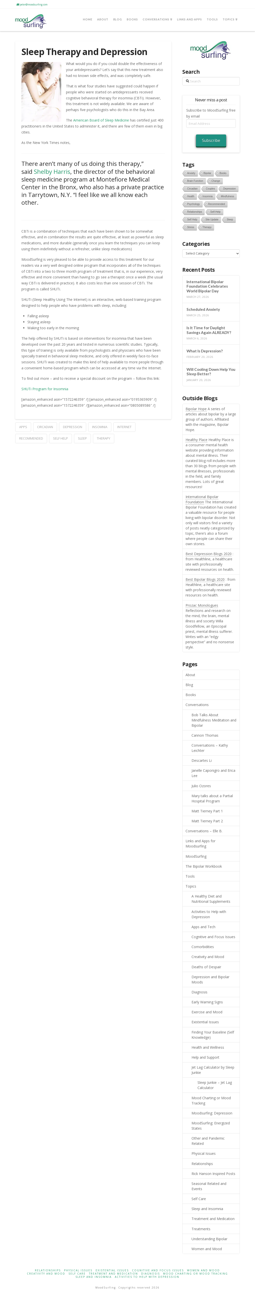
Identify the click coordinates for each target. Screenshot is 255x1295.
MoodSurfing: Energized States (210, 1126)
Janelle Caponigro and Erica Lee (213, 773)
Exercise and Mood (206, 1012)
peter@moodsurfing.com (32, 4)
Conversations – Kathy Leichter (209, 748)
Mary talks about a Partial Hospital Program (212, 798)
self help (60, 438)
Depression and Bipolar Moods (210, 979)
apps (23, 427)
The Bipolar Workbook (204, 866)
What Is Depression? (205, 351)
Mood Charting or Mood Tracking (211, 1100)
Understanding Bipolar (209, 1238)
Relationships (202, 1163)
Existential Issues (205, 1022)
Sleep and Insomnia (207, 1208)
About (190, 674)
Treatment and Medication (213, 1218)
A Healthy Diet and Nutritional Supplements (210, 899)
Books (191, 694)
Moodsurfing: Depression (211, 1113)
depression (72, 427)
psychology (193, 204)
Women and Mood (206, 1248)
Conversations (197, 704)
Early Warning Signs (207, 1002)
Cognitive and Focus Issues (213, 936)
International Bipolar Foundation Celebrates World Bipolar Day (207, 286)
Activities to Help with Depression (208, 914)
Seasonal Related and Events (208, 1186)
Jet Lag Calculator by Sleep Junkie (212, 1070)
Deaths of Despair (206, 967)
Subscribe (211, 140)
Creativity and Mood (207, 956)
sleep (82, 438)
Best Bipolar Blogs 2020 (205, 579)
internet (124, 427)
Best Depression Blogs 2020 (209, 553)
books (222, 173)
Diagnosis (199, 992)
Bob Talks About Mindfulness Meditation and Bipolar (213, 720)
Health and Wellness (207, 1047)
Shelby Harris (52, 171)
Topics (191, 886)
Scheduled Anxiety (203, 309)
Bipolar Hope (196, 408)
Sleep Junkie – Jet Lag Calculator (214, 1085)
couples (210, 188)
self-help (215, 211)
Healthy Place (196, 439)
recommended (31, 438)
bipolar (207, 173)
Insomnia (99, 427)
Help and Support (205, 1057)
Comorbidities (202, 946)
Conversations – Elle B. (204, 831)
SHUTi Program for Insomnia (44, 389)
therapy (103, 438)
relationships (194, 211)
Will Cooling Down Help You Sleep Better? (211, 371)
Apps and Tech (203, 926)
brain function (195, 181)
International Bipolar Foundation (202, 499)
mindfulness (227, 196)
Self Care (198, 1198)
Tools (190, 876)
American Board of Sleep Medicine (101, 120)
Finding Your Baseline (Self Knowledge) (212, 1035)
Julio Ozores (201, 785)
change (215, 181)
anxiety (191, 173)
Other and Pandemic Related (208, 1141)
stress (190, 227)
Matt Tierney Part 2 (207, 821)
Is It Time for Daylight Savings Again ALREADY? (209, 330)
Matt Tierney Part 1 (207, 811)
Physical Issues (203, 1153)
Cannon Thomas (204, 735)
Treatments (200, 1229)
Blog (189, 684)
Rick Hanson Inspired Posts (213, 1173)
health (190, 196)
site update (211, 219)
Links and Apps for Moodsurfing (200, 843)
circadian (45, 427)
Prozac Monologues (202, 605)
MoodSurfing (196, 856)
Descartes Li (201, 760)
